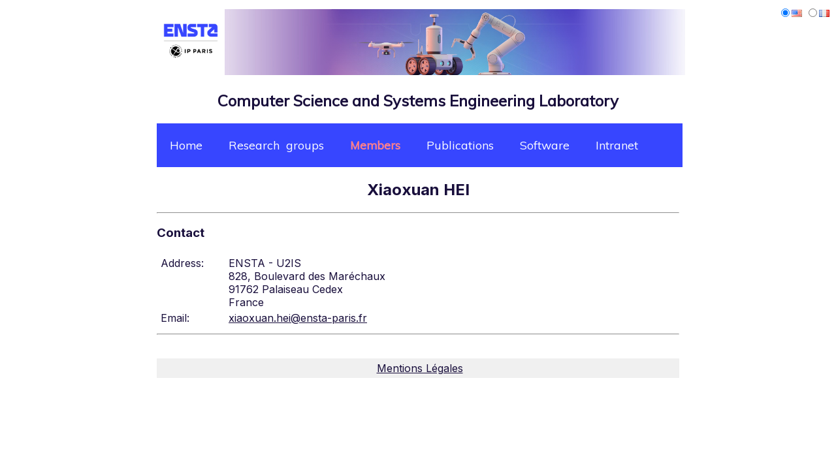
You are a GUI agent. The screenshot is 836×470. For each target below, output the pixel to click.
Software (545, 145)
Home (186, 145)
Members (375, 145)
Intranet (617, 145)
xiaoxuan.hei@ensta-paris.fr (298, 317)
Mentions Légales (420, 368)
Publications (460, 145)
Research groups (276, 145)
